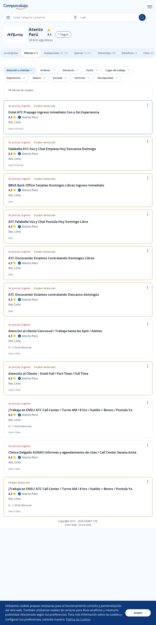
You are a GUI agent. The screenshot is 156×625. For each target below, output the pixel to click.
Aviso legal (71, 524)
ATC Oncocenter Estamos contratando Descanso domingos (53, 294)
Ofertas (31, 53)
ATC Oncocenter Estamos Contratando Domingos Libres (51, 258)
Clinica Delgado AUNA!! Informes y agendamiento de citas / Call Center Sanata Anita (72, 452)
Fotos (148, 53)
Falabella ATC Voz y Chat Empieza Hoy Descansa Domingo (52, 149)
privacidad (85, 524)
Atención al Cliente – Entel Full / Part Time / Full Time (48, 373)
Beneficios (129, 53)
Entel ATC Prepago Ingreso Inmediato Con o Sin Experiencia (53, 112)
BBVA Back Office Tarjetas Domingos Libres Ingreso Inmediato (56, 185)
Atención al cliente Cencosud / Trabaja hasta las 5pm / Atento (55, 331)
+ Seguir (63, 34)
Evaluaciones (56, 53)
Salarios (83, 53)
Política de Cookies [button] (78, 619)
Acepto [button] (138, 612)
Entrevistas (107, 53)
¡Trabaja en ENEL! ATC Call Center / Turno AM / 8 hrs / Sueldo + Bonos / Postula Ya (70, 410)
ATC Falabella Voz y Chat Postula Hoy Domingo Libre (48, 221)
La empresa (11, 53)
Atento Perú (30, 117)
